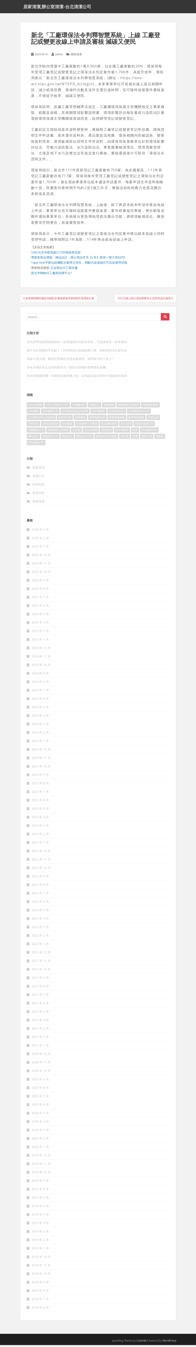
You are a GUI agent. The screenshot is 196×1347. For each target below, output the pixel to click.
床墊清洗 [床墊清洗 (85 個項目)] (153, 419)
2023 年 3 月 (40, 827)
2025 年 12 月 (41, 557)
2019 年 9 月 (40, 1182)
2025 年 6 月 (40, 607)
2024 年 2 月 (40, 734)
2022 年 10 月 (41, 870)
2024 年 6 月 (40, 700)
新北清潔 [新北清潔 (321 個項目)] (126, 425)
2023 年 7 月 (40, 793)
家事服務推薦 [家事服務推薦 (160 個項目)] (117, 419)
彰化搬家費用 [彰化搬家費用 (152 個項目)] (109, 425)
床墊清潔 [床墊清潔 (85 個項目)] (33, 425)
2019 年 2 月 (40, 1242)
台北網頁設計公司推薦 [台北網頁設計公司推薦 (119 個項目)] (41, 419)
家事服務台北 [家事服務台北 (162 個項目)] (97, 419)
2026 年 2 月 (40, 540)
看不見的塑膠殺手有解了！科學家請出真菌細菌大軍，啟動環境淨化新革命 (77, 352)
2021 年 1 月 (40, 1047)
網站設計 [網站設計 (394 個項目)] (33, 438)
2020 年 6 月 (40, 1106)
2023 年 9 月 (40, 777)
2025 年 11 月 (41, 565)
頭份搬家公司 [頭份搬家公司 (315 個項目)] (36, 444)
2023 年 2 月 (40, 836)
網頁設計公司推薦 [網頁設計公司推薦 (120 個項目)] (106, 438)
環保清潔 (76, 56)
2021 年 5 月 (40, 1013)
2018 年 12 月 (41, 1259)
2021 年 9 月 (40, 980)
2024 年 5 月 (40, 709)
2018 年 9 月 (40, 1284)
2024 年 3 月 (40, 726)
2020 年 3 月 (40, 1132)
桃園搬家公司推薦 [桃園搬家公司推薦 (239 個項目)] (58, 432)
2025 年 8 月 (40, 590)
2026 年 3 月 (40, 531)
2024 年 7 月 (40, 692)
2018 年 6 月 (40, 1309)
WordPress (169, 1342)
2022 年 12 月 (41, 853)
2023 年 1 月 (40, 844)
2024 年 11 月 (41, 658)
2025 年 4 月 (40, 624)
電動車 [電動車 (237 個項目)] (160, 438)
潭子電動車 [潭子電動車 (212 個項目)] (121, 432)
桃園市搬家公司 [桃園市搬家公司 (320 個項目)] (144, 425)
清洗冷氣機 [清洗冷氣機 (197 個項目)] (90, 432)
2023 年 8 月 (40, 785)
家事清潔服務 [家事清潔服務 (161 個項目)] (136, 419)
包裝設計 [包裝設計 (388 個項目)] (94, 407)
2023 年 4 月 (40, 819)
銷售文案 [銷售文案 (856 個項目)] (147, 438)
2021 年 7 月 (40, 996)
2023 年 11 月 (41, 760)
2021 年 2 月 (40, 1039)
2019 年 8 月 (40, 1191)
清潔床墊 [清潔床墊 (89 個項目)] (106, 432)
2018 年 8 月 (40, 1292)
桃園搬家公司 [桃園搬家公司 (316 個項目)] (36, 432)
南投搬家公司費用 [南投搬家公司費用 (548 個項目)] (128, 407)
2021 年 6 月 (40, 1005)
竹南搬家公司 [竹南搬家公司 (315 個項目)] (149, 432)
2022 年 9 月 (40, 878)
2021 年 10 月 (41, 971)
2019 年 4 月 (40, 1225)
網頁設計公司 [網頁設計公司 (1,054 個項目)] (84, 438)
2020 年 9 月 (40, 1081)
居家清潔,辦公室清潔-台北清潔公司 (57, 7)
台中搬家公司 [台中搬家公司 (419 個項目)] (50, 413)
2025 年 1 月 (40, 641)
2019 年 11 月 (41, 1166)
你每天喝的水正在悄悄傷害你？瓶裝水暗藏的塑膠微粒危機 (66, 369)
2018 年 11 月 (41, 1267)
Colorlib (142, 1342)
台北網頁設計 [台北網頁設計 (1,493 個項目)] (117, 413)
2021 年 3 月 (40, 1030)
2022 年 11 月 (41, 861)
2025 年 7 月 (40, 599)
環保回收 (38, 495)
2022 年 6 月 (40, 903)
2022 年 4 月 (40, 920)
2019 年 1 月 (40, 1250)
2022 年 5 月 (40, 912)
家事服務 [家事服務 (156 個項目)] (80, 419)
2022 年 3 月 (40, 929)
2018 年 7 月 (40, 1301)
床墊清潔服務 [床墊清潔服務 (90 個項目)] (50, 425)
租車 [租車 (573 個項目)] (135, 432)
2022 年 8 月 (40, 886)
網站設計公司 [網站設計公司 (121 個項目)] (50, 438)
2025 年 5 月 (40, 616)
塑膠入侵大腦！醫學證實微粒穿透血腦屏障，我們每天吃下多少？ (71, 361)
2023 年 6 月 (40, 802)
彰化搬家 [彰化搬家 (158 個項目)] (67, 425)
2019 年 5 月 (40, 1216)
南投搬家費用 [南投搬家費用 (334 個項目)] (150, 407)
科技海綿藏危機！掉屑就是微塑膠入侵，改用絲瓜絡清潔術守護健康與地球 (77, 378)
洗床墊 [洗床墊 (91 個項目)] (76, 432)
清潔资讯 (38, 486)
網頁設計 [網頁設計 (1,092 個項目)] (67, 438)
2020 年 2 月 (40, 1140)
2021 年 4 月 (40, 1022)
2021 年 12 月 (41, 954)
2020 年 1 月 (40, 1149)
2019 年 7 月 (40, 1199)
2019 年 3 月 (40, 1233)
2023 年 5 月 (40, 810)
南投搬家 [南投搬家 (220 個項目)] (109, 407)
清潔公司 (38, 478)
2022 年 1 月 (40, 946)
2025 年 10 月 (41, 574)
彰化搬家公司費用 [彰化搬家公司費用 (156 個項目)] (86, 425)
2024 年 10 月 (41, 667)
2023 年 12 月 (41, 751)
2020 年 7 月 (40, 1098)
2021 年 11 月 (41, 963)
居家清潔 (38, 470)
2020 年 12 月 (41, 1056)
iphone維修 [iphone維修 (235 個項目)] (35, 407)
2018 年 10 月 (41, 1275)
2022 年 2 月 (40, 937)
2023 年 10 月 (41, 768)
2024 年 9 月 (40, 675)
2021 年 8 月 (40, 988)
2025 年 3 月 (40, 633)
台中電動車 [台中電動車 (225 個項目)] (98, 413)
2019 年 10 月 (41, 1174)
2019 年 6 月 (40, 1208)
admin (59, 56)
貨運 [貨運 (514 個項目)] (135, 438)
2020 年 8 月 (40, 1089)
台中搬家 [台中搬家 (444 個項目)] (33, 413)
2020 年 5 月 (40, 1115)
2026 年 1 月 (40, 548)
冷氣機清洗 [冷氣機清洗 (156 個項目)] (78, 407)
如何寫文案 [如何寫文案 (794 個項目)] (64, 419)
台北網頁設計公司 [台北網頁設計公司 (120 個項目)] (138, 413)
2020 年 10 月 (41, 1073)
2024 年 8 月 (40, 684)
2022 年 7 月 (40, 895)
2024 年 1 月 (40, 743)
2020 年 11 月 (41, 1064)
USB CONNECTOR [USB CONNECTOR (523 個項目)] (57, 407)
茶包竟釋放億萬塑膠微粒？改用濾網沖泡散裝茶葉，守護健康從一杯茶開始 (77, 344)
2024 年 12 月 (41, 650)
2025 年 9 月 (40, 582)
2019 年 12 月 (41, 1157)
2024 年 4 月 (40, 717)
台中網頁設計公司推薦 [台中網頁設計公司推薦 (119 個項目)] (75, 413)
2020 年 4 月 (40, 1123)
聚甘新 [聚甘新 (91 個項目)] (124, 438)
